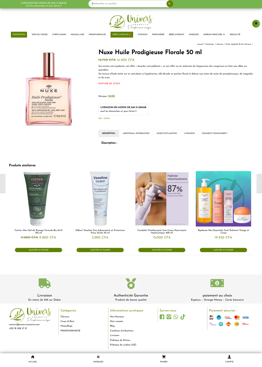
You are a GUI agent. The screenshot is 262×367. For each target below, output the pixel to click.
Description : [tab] (109, 133)
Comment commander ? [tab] (214, 133)
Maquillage (66, 326)
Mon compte (116, 321)
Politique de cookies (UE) (123, 345)
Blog (112, 326)
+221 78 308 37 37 (18, 328)
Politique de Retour (120, 340)
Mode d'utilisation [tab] (167, 133)
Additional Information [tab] (136, 133)
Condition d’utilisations (121, 331)
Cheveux (65, 317)
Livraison (44, 295)
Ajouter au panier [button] (38, 250)
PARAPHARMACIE (70, 331)
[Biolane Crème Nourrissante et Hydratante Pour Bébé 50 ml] (259, 183)
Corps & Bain (67, 321)
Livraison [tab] (189, 133)
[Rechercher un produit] (131, 3)
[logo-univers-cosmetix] (131, 22)
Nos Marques (117, 317)
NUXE (111, 96)
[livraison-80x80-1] (45, 284)
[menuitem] (19, 34)
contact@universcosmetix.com (24, 324)
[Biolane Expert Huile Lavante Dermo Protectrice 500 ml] (3, 183)
